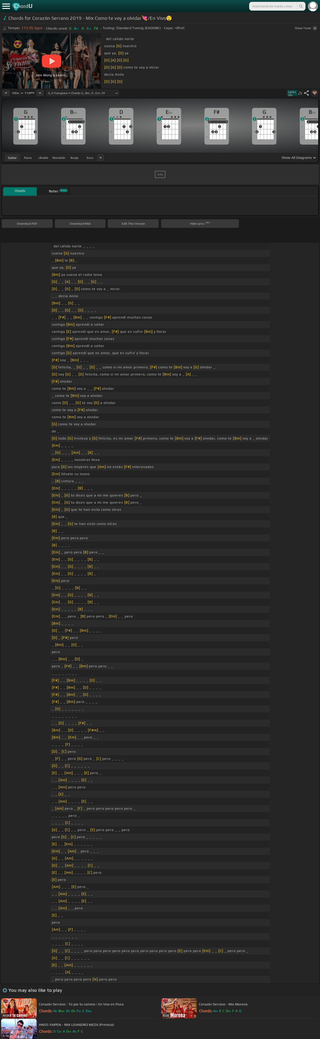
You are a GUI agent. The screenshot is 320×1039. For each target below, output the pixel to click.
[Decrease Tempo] (6, 93)
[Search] (301, 6)
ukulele (43, 157)
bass (90, 157)
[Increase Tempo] (40, 93)
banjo (74, 157)
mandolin (58, 157)
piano (28, 157)
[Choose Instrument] (100, 157)
